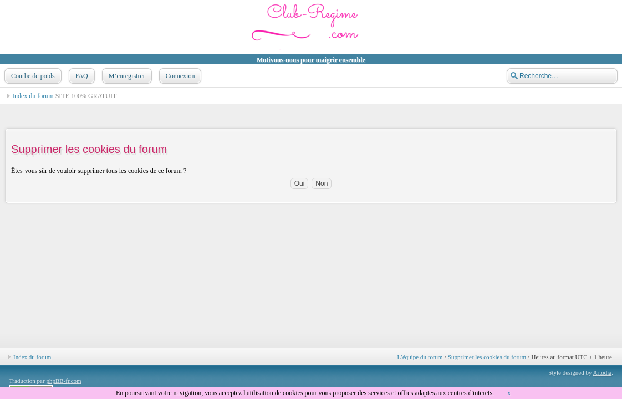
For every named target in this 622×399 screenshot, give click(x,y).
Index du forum (33, 96)
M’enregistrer (125, 76)
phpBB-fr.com (63, 380)
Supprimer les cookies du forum (487, 357)
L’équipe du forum (420, 357)
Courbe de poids (32, 76)
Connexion (179, 76)
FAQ (80, 76)
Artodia (602, 372)
